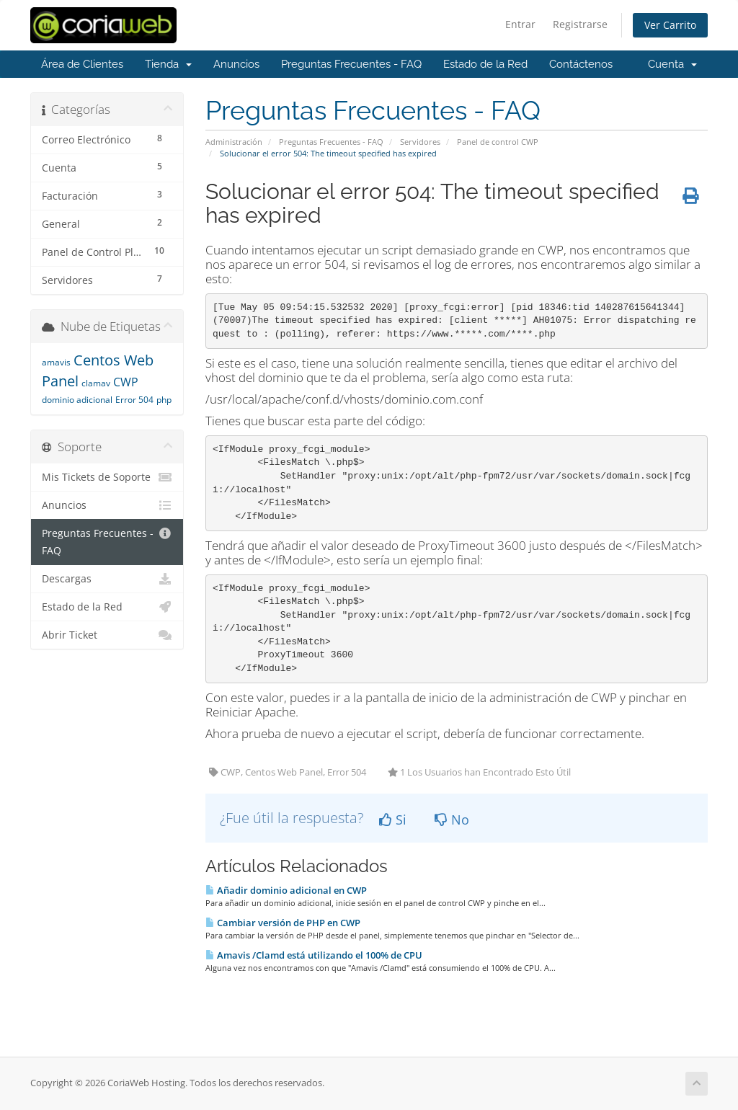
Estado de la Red (485, 64)
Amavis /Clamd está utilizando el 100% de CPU (313, 955)
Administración (233, 141)
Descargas (107, 578)
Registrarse (580, 24)
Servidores (420, 141)
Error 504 (134, 400)
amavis (56, 362)
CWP (125, 382)
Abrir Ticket (107, 635)
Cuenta (672, 64)
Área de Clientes (82, 64)
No (452, 819)
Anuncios (236, 64)
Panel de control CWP (497, 141)
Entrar (520, 24)
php (164, 400)
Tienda (168, 64)
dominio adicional (77, 400)
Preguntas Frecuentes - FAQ (351, 64)
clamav (95, 383)
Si (392, 819)
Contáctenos (581, 64)
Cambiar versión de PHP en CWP (282, 922)
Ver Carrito (670, 25)
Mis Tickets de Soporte (107, 477)
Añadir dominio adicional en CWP (286, 890)
